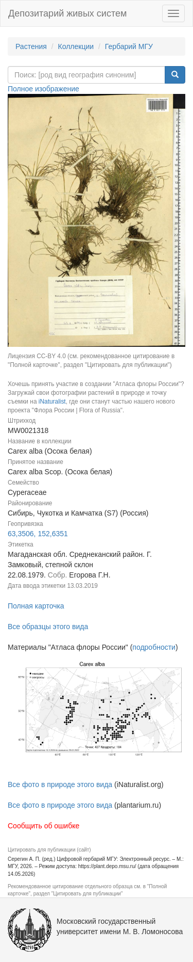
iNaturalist (52, 401)
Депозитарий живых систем (67, 13)
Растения (31, 46)
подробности (154, 647)
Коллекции (76, 46)
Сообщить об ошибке (43, 826)
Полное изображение (43, 89)
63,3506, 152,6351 (38, 534)
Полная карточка (36, 606)
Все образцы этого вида (48, 626)
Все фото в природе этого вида (60, 784)
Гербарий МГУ (129, 46)
